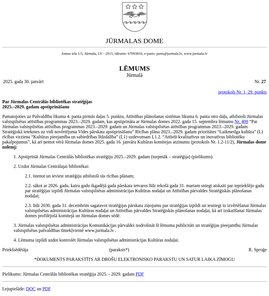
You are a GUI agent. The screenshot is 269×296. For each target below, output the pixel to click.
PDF (140, 274)
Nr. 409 (241, 121)
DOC (31, 288)
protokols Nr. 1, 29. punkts (242, 92)
